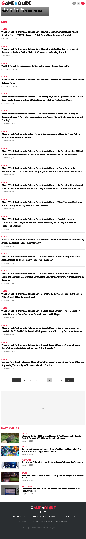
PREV (17, 380)
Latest (4, 22)
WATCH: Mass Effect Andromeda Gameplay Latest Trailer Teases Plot (35, 66)
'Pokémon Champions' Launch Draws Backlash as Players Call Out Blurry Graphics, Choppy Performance (51, 450)
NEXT (70, 380)
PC (25, 517)
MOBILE (51, 517)
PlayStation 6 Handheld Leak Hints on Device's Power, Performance (52, 462)
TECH (60, 517)
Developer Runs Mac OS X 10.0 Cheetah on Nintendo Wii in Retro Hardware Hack (51, 489)
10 (61, 380)
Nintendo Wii (27, 486)
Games (4, 29)
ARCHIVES (71, 517)
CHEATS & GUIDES (37, 517)
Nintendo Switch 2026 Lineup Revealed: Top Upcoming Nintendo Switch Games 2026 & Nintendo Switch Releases (51, 437)
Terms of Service (47, 521)
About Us (22, 521)
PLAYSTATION (27, 460)
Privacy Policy (61, 521)
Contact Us (33, 521)
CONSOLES (16, 517)
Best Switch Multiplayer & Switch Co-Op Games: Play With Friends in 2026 (53, 476)
